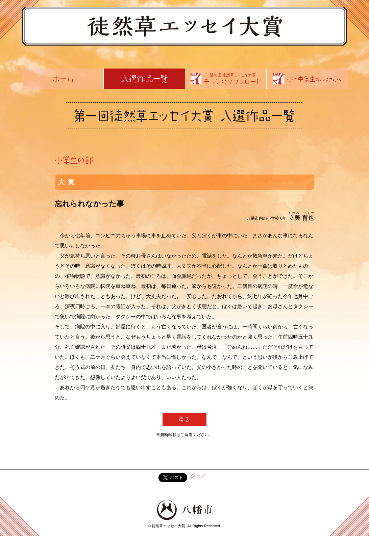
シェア (198, 475)
